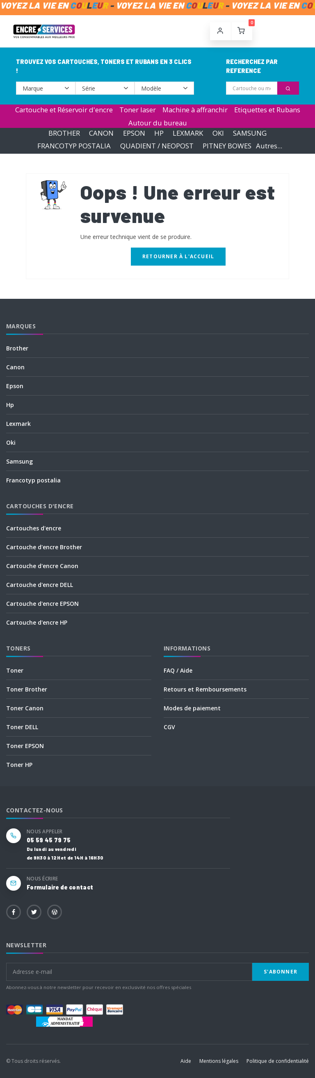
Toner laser (137, 109)
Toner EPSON (25, 746)
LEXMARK (188, 133)
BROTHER (64, 133)
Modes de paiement (192, 708)
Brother (17, 348)
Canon (15, 367)
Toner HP (19, 765)
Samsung (19, 461)
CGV (169, 727)
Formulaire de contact (60, 887)
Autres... (269, 145)
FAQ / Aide (178, 670)
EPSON (134, 133)
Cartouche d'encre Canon (42, 566)
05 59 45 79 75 (49, 840)
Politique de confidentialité (278, 1061)
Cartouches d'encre (33, 528)
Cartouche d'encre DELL (39, 585)
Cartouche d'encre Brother (44, 547)
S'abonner (280, 971)
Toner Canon (24, 708)
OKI (218, 133)
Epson (14, 386)
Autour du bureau (157, 122)
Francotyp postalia (33, 480)
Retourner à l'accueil (178, 256)
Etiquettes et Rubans (267, 109)
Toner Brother (26, 689)
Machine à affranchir (195, 109)
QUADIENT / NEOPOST (157, 145)
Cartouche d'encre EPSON (42, 603)
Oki (11, 442)
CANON (101, 133)
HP (159, 133)
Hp (10, 405)
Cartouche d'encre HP (36, 622)
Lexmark (18, 424)
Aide (185, 1061)
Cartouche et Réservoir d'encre (64, 109)
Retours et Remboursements (205, 689)
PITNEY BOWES (227, 145)
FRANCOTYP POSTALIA (74, 145)
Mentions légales (218, 1061)
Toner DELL (22, 727)
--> (45, 88)
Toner (14, 670)
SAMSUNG (250, 133)
